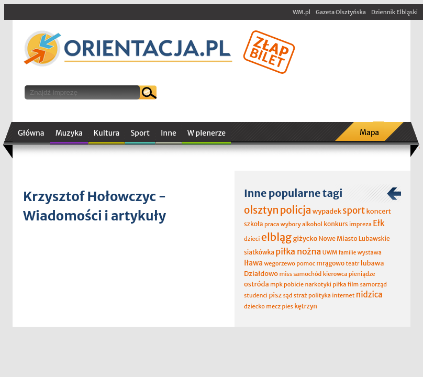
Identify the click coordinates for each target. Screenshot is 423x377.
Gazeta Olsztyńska (341, 12)
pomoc (305, 263)
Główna (31, 133)
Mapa (369, 132)
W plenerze (206, 133)
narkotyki (318, 284)
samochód (307, 274)
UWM (330, 252)
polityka (319, 295)
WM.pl (301, 12)
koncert (378, 211)
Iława (253, 263)
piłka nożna (298, 251)
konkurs (336, 224)
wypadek (327, 211)
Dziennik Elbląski (394, 12)
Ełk (379, 223)
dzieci (252, 238)
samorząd (373, 284)
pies (287, 306)
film (353, 284)
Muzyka (69, 133)
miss (285, 274)
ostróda (256, 284)
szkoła (253, 224)
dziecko (254, 306)
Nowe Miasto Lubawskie (354, 238)
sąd (287, 295)
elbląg (276, 236)
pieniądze (362, 274)
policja (295, 210)
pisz (275, 295)
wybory (291, 224)
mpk (276, 284)
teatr (352, 263)
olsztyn (261, 210)
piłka (339, 284)
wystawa (370, 252)
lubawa (372, 263)
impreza (360, 224)
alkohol (312, 224)
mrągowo (330, 263)
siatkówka (259, 252)
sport (353, 210)
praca (272, 224)
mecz (273, 306)
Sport (139, 133)
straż (300, 295)
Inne (168, 133)
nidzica (369, 295)
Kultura (107, 133)
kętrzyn (305, 306)
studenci (256, 295)
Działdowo (261, 273)
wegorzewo (279, 263)
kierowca (335, 274)
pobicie (294, 284)
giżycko (305, 238)
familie (348, 252)
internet (343, 295)
